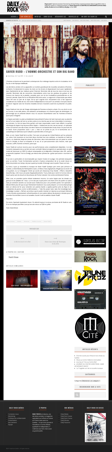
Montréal (26, 221)
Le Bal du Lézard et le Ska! (22, 242)
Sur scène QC (25, 17)
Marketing (11, 416)
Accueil (13, 17)
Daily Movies (75, 20)
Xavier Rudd (47, 221)
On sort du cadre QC (89, 17)
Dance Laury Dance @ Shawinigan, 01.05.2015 (55, 243)
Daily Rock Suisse (95, 20)
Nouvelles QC (74, 17)
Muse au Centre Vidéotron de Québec (31, 20)
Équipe (10, 425)
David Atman (11, 76)
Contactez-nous (13, 414)
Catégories (78, 381)
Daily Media (104, 20)
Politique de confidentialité (17, 418)
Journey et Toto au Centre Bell (86, 362)
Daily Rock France (84, 20)
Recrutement (12, 422)
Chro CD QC (48, 17)
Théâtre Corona (36, 221)
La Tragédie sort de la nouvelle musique (89, 368)
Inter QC (38, 17)
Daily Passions (67, 20)
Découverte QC (60, 17)
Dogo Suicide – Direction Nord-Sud (22, 285)
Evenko (19, 221)
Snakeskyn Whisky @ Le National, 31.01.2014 (56, 289)
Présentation (12, 420)
